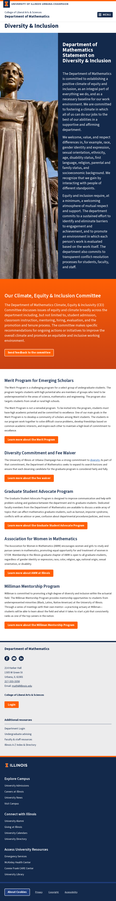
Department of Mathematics (27, 16)
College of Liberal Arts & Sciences (23, 12)
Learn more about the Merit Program (31, 440)
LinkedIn (21, 658)
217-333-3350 (12, 681)
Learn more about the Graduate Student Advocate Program (46, 526)
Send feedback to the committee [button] (29, 353)
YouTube (14, 658)
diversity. (95, 460)
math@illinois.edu (22, 686)
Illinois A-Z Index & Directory (20, 745)
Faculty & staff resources (18, 739)
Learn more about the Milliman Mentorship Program (41, 625)
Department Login (14, 728)
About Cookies (17, 892)
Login (11, 705)
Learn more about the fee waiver (29, 478)
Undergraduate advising (18, 734)
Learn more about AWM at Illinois (29, 573)
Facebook (7, 658)
